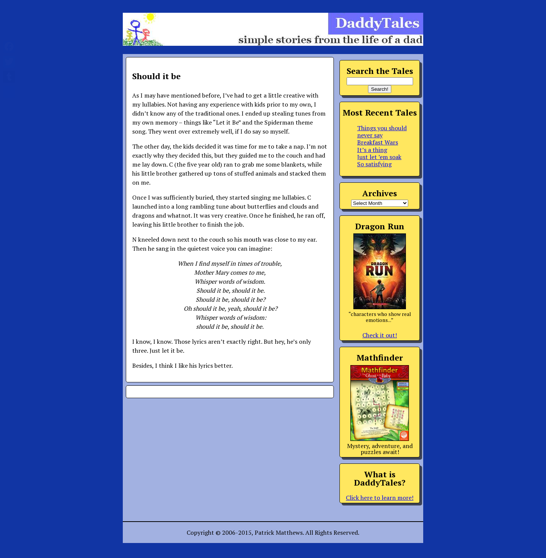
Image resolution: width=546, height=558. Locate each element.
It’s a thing (372, 150)
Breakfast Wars (377, 142)
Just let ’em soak (379, 157)
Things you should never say (382, 131)
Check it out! (379, 335)
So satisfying (374, 164)
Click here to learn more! (379, 497)
